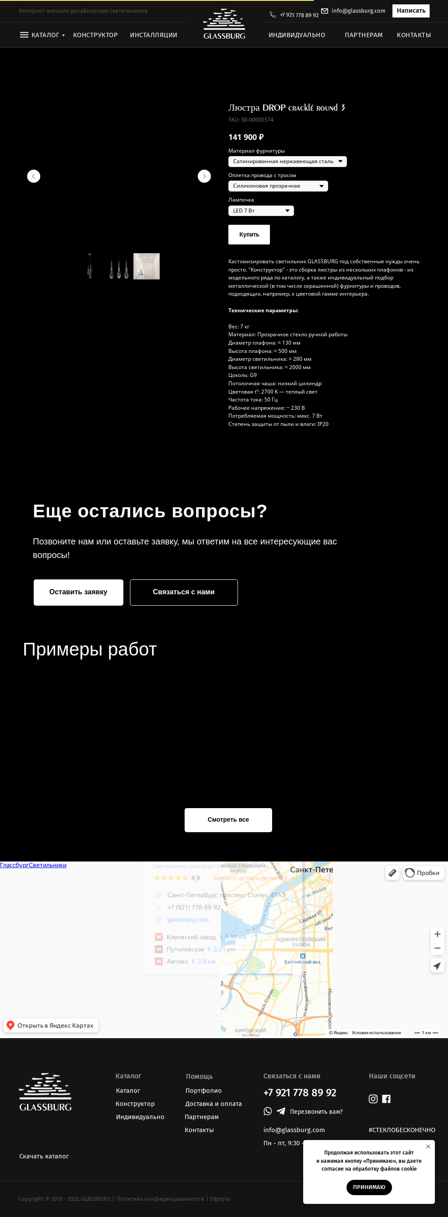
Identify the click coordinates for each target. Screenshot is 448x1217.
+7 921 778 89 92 (299, 15)
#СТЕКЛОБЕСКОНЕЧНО (402, 1130)
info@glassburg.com (358, 10)
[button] (411, 10)
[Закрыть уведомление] (428, 1146)
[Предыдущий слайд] (33, 176)
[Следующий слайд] (204, 176)
